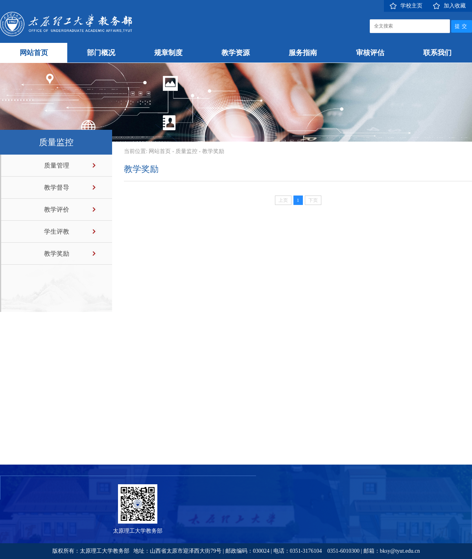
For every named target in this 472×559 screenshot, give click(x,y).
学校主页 (411, 6)
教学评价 (56, 209)
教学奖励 (56, 253)
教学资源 (235, 53)
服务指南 (303, 53)
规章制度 (168, 53)
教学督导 (56, 187)
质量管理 (56, 165)
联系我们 (437, 53)
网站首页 (34, 53)
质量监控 (186, 151)
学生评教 (56, 231)
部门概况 (101, 53)
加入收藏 (455, 6)
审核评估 (370, 53)
